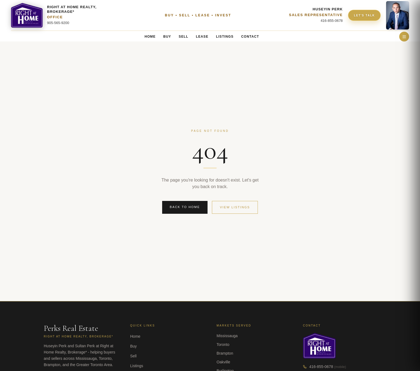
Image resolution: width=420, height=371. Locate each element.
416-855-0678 (321, 366)
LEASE (202, 36)
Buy (133, 346)
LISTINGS (225, 36)
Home (135, 336)
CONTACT (250, 36)
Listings (136, 366)
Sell (133, 356)
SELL (183, 36)
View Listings (235, 207)
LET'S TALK (364, 15)
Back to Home (185, 207)
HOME (150, 36)
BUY (167, 36)
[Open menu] (404, 36)
